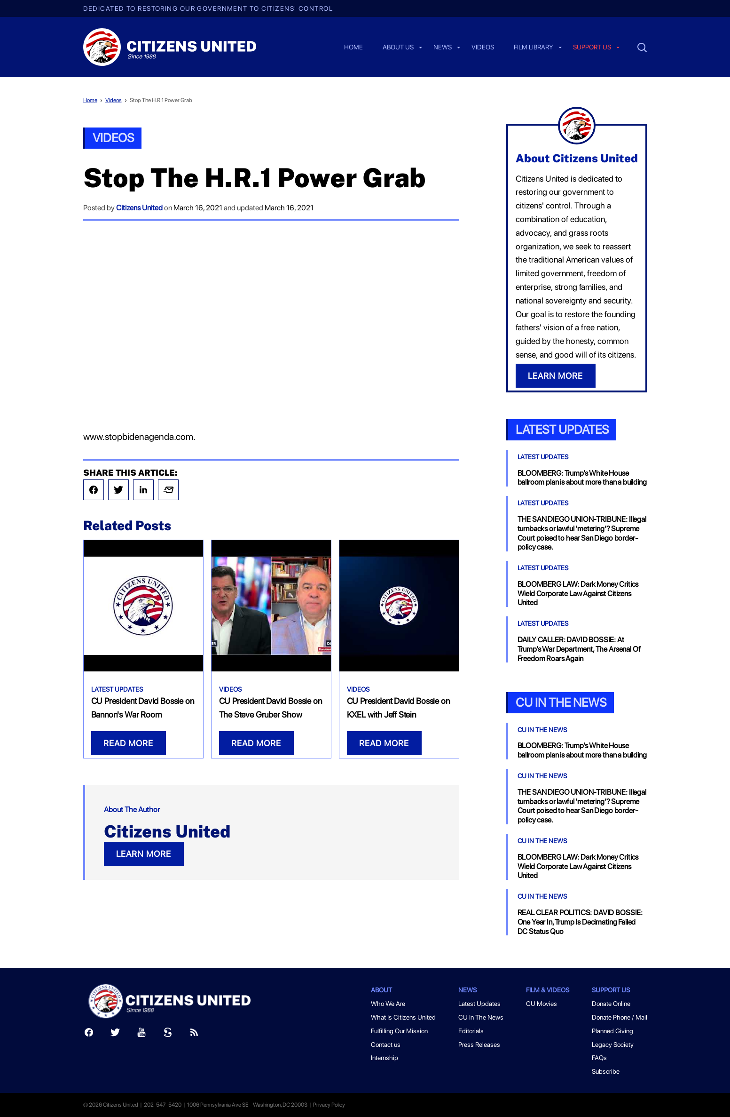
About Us (398, 47)
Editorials (471, 1031)
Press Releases (479, 1044)
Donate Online (611, 1003)
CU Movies (541, 1003)
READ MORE (128, 743)
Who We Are (388, 1003)
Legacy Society (613, 1044)
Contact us (385, 1044)
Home (353, 47)
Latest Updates (117, 689)
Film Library (533, 47)
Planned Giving (612, 1031)
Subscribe (606, 1071)
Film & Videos (547, 990)
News (442, 47)
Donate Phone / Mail (619, 1017)
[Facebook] (88, 1034)
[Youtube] (141, 1034)
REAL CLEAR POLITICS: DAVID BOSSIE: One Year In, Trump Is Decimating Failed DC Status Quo (580, 922)
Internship (384, 1057)
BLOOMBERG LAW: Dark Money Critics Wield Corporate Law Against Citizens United (578, 593)
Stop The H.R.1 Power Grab (161, 100)
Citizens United (139, 207)
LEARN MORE (143, 854)
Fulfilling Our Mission (399, 1031)
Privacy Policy (329, 1104)
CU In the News (561, 702)
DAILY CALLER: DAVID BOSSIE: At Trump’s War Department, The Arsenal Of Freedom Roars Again (579, 649)
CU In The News (542, 730)
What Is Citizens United (403, 1017)
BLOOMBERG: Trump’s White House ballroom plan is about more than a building (582, 478)
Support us (592, 47)
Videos (482, 47)
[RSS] (194, 1034)
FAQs (599, 1057)
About (381, 990)
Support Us (611, 990)
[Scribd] (167, 1034)
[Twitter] (115, 1034)
